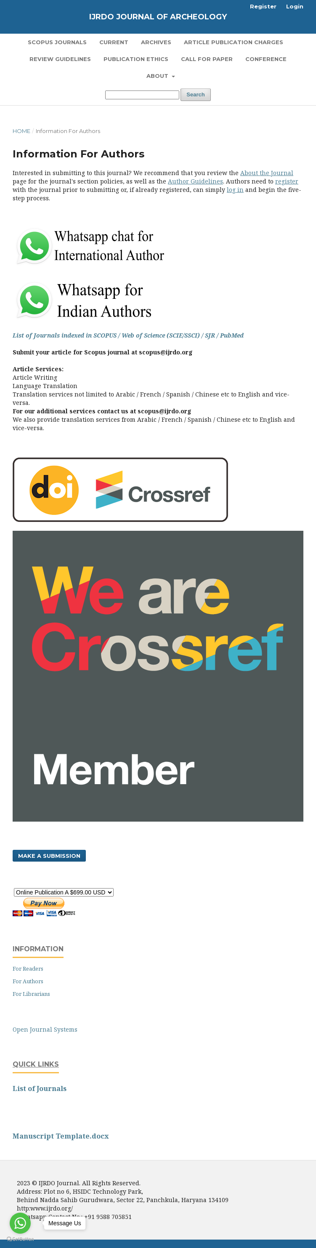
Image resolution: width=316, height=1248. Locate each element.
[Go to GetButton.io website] (20, 1239)
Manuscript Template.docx (61, 1136)
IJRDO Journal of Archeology (158, 16)
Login (294, 6)
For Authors (28, 981)
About (158, 75)
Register (263, 6)
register (286, 181)
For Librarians (31, 994)
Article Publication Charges (233, 42)
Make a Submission (49, 855)
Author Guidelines (195, 181)
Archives (156, 42)
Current (113, 42)
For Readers (28, 968)
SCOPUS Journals (57, 42)
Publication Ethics (136, 59)
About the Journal (266, 173)
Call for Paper (207, 59)
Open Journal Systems (45, 1029)
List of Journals (39, 1088)
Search (195, 94)
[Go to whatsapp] (20, 1223)
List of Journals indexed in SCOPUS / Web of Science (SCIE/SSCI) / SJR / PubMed (128, 335)
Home (21, 131)
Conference (266, 59)
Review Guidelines (60, 59)
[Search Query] (142, 94)
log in (235, 190)
